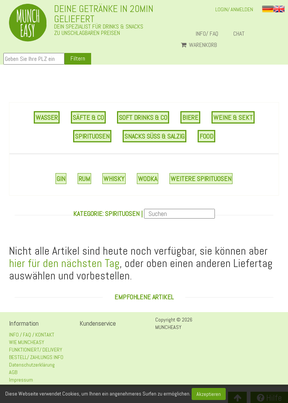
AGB (13, 372)
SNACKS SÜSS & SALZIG (154, 136)
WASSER (47, 117)
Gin (61, 178)
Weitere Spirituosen (201, 178)
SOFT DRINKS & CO (143, 117)
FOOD (206, 136)
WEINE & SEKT (233, 117)
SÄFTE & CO (88, 117)
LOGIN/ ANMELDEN (234, 9)
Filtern (77, 58)
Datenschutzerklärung (32, 364)
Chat (241, 34)
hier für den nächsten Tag (64, 263)
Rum (84, 178)
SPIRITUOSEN (92, 136)
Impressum (21, 379)
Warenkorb (199, 45)
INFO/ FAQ (207, 34)
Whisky (114, 178)
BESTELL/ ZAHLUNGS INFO (36, 357)
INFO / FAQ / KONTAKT (31, 334)
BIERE (190, 117)
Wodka (147, 178)
